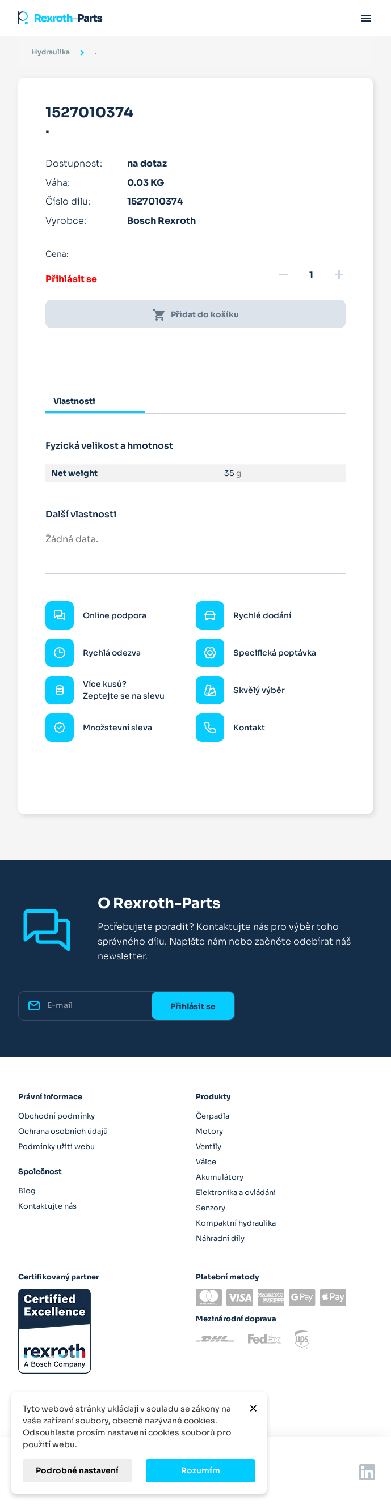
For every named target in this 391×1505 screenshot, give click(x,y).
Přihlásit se (71, 279)
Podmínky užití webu (56, 1146)
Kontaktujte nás (47, 1206)
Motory (209, 1131)
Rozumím (200, 1470)
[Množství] (311, 275)
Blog (27, 1191)
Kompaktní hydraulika (236, 1223)
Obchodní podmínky (56, 1116)
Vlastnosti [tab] (74, 401)
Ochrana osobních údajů (63, 1131)
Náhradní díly (220, 1238)
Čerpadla (212, 1116)
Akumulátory (219, 1177)
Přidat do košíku (196, 315)
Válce (206, 1162)
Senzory (210, 1208)
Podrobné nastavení (77, 1470)
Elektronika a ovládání (236, 1192)
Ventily (208, 1146)
